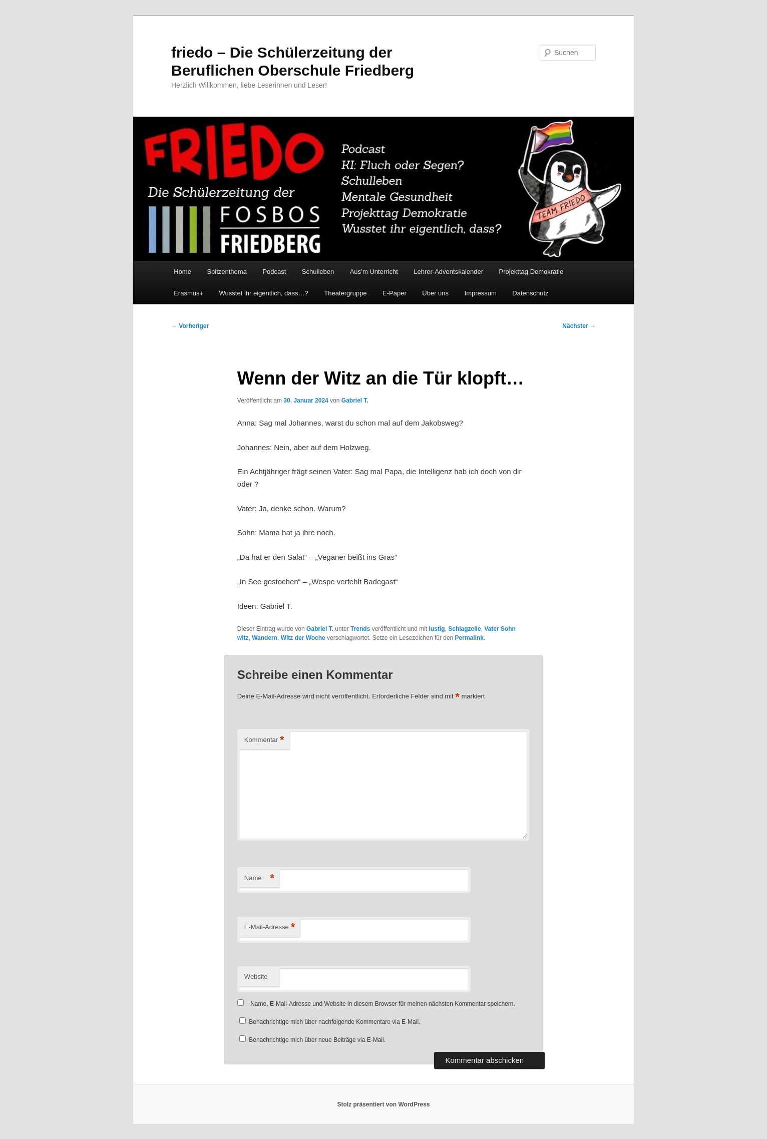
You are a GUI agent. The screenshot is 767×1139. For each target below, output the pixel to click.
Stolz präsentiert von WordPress (383, 1104)
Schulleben (318, 271)
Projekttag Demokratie (531, 271)
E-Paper (394, 293)
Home (182, 271)
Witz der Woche (303, 637)
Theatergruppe (345, 293)
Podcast (274, 271)
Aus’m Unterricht (374, 271)
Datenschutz (530, 293)
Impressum (481, 293)
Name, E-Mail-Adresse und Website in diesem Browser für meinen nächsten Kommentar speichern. (382, 1003)
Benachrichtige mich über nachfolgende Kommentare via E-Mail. (334, 1021)
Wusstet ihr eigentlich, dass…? (263, 293)
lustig (437, 628)
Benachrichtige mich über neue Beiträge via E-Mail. (317, 1039)
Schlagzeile (464, 628)
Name (259, 878)
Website (256, 976)
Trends (360, 628)
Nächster (579, 325)
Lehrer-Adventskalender (448, 271)
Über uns (435, 293)
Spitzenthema (227, 271)
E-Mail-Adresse (269, 927)
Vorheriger (190, 325)
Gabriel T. (354, 400)
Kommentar (264, 740)
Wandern (264, 637)
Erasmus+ (188, 293)
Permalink (469, 637)
